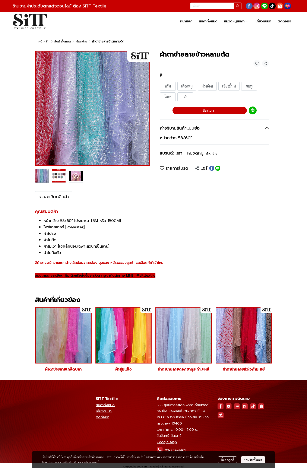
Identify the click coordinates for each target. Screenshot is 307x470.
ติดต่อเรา (209, 110)
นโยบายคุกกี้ (91, 462)
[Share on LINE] (217, 168)
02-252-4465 (175, 450)
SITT (179, 153)
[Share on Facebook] (211, 168)
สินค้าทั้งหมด (62, 41)
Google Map (167, 442)
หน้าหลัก (43, 41)
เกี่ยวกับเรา (104, 411)
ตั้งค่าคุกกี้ (227, 460)
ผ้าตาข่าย (81, 41)
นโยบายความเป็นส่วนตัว (62, 462)
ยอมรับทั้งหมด (253, 460)
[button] (216, 5)
